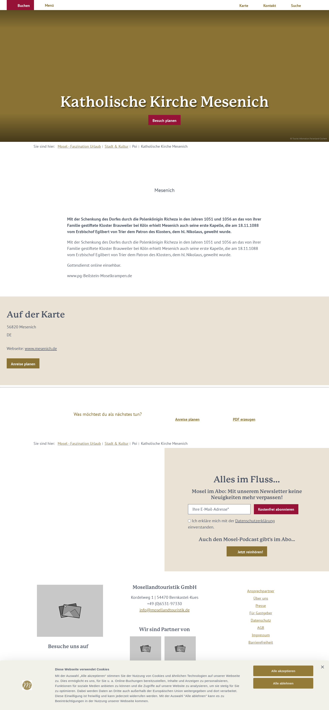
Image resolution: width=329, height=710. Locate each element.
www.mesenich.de (41, 348)
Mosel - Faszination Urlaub (79, 146)
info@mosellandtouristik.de (165, 610)
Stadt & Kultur (116, 146)
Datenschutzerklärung (255, 520)
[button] (20, 5)
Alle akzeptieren (283, 658)
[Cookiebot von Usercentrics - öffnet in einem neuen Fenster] (27, 702)
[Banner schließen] (322, 654)
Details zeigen (223, 701)
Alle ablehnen (283, 670)
